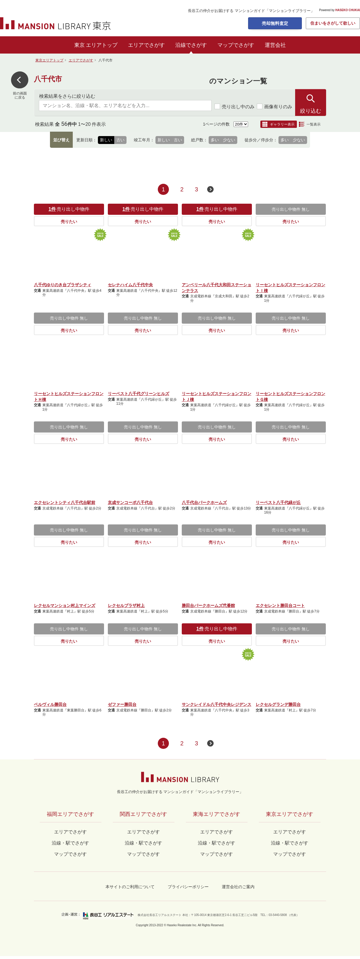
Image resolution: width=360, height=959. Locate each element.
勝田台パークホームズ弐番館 (208, 605)
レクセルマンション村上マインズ (64, 605)
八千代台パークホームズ (204, 502)
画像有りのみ (274, 106)
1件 (52, 209)
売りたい (69, 221)
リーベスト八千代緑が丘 (278, 502)
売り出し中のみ (234, 106)
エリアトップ (101, 45)
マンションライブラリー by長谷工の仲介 (180, 777)
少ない (229, 140)
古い (120, 140)
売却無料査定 (275, 23)
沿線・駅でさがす (289, 842)
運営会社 (275, 45)
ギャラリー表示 (282, 124)
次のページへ (210, 189)
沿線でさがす (191, 45)
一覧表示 (314, 124)
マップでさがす (235, 45)
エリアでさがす (146, 45)
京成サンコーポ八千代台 (130, 502)
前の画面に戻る (20, 95)
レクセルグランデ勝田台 (278, 704)
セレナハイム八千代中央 (130, 284)
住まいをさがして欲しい (332, 23)
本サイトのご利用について (130, 886)
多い (215, 140)
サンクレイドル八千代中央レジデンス (216, 704)
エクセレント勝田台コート (280, 605)
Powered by (339, 10)
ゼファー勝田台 (122, 704)
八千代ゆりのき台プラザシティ (62, 284)
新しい (106, 140)
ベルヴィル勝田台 (50, 704)
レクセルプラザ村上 (126, 605)
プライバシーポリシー (188, 886)
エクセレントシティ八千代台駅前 (64, 502)
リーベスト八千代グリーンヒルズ (138, 393)
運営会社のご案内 (238, 886)
